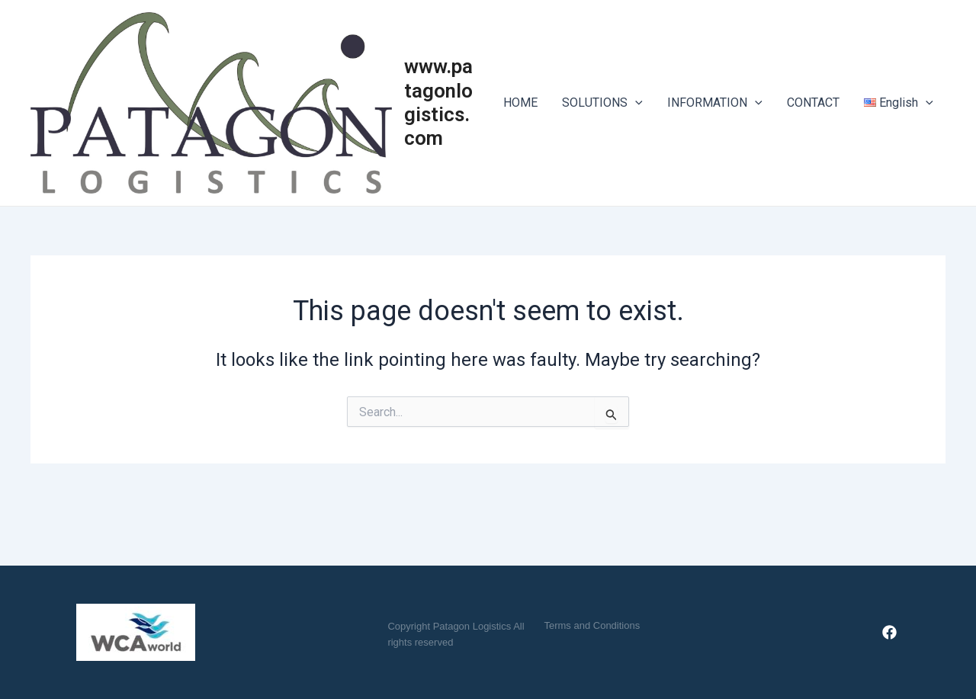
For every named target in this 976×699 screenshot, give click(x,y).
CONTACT (813, 102)
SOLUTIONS (602, 102)
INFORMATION (714, 102)
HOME (520, 102)
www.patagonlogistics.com (438, 102)
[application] (635, 102)
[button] (592, 625)
